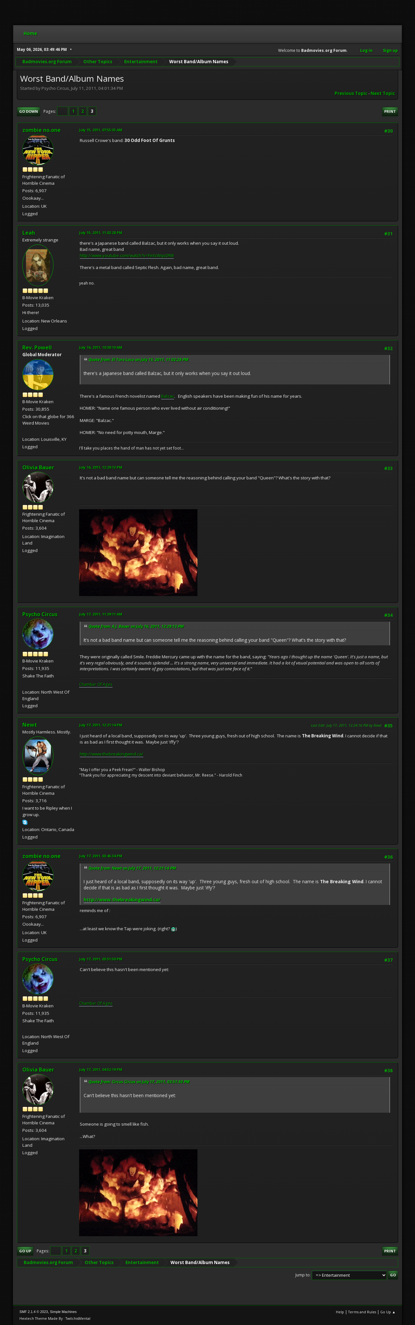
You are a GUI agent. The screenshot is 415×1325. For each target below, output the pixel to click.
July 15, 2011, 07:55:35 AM (100, 129)
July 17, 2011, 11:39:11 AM (100, 614)
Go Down (28, 111)
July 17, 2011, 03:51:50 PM (100, 958)
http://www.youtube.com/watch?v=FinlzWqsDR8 (127, 255)
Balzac (167, 396)
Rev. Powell (37, 347)
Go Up (25, 1251)
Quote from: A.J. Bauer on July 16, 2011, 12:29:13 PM (136, 626)
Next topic (383, 93)
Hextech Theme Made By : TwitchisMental (54, 1318)
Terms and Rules (362, 1311)
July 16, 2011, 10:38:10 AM (100, 347)
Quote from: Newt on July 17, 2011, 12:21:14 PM (132, 868)
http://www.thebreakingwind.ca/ (111, 754)
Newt (29, 724)
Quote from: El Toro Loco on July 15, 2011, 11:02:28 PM (138, 359)
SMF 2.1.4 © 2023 (33, 1312)
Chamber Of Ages (96, 684)
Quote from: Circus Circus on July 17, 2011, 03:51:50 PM (139, 1082)
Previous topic (351, 93)
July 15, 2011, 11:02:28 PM (100, 232)
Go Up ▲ (388, 1311)
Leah (28, 232)
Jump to (302, 1275)
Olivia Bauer (38, 467)
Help (340, 1311)
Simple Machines (63, 1312)
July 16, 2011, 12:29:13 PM (100, 467)
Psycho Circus (39, 614)
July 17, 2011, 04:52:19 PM (100, 1069)
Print (390, 111)
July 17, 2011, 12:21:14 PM (100, 724)
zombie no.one (41, 130)
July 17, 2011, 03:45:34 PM (100, 855)
